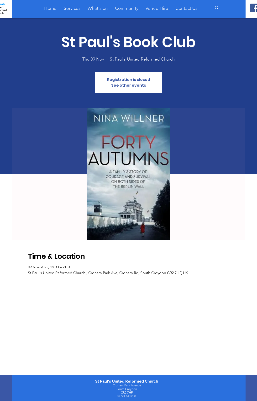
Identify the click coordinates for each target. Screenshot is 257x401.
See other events (128, 85)
